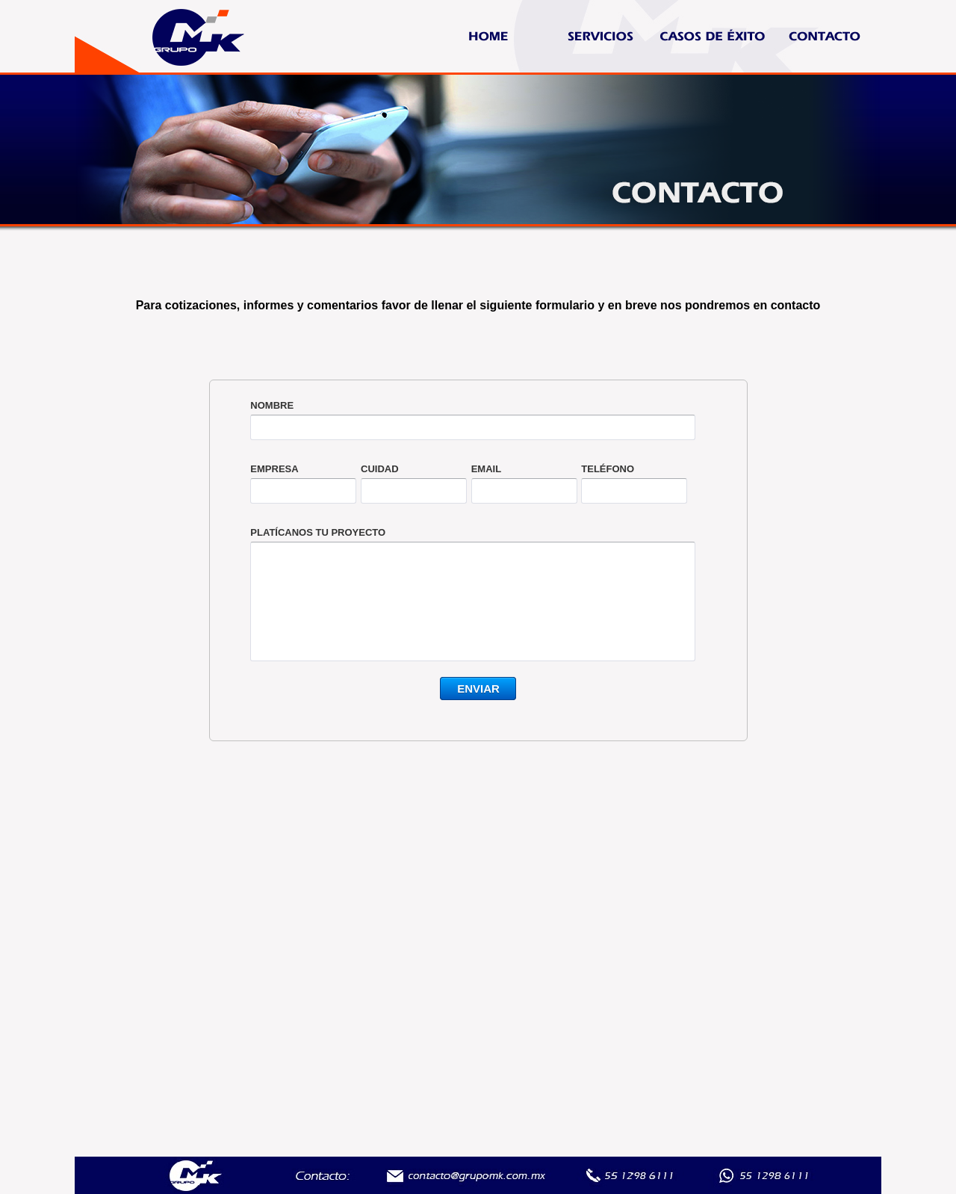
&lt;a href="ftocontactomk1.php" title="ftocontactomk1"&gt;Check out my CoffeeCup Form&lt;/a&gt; (478, 584)
